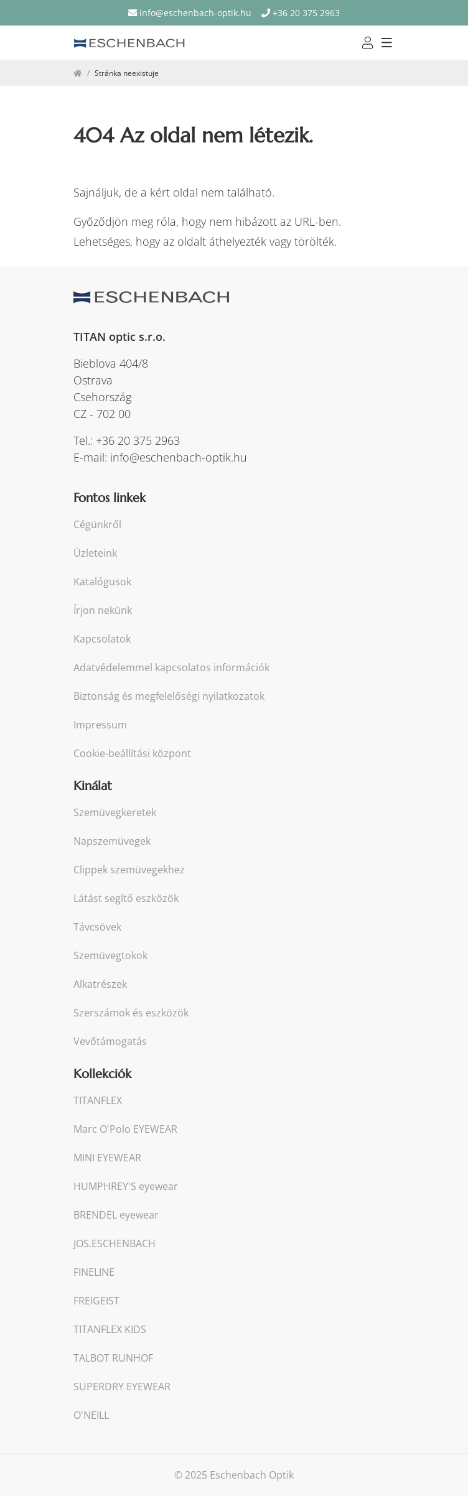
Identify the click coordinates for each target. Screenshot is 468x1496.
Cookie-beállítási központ (132, 753)
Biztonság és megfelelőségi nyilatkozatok (168, 696)
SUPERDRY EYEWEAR (122, 1386)
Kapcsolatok (102, 639)
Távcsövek (97, 927)
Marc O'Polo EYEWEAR (125, 1129)
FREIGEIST (96, 1301)
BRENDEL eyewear (116, 1215)
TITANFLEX (97, 1100)
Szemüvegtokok (110, 955)
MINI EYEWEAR (107, 1157)
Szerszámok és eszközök (131, 1013)
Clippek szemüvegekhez (129, 869)
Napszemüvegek (112, 841)
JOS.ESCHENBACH (114, 1243)
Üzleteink (95, 553)
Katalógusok (102, 581)
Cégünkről (97, 524)
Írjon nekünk (102, 610)
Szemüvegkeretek (114, 812)
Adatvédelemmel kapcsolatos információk (171, 667)
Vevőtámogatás (110, 1041)
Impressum (100, 725)
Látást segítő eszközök (126, 898)
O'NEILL (91, 1415)
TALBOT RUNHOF (113, 1358)
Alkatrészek (100, 984)
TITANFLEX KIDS (109, 1329)
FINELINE (94, 1272)
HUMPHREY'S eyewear (125, 1186)
